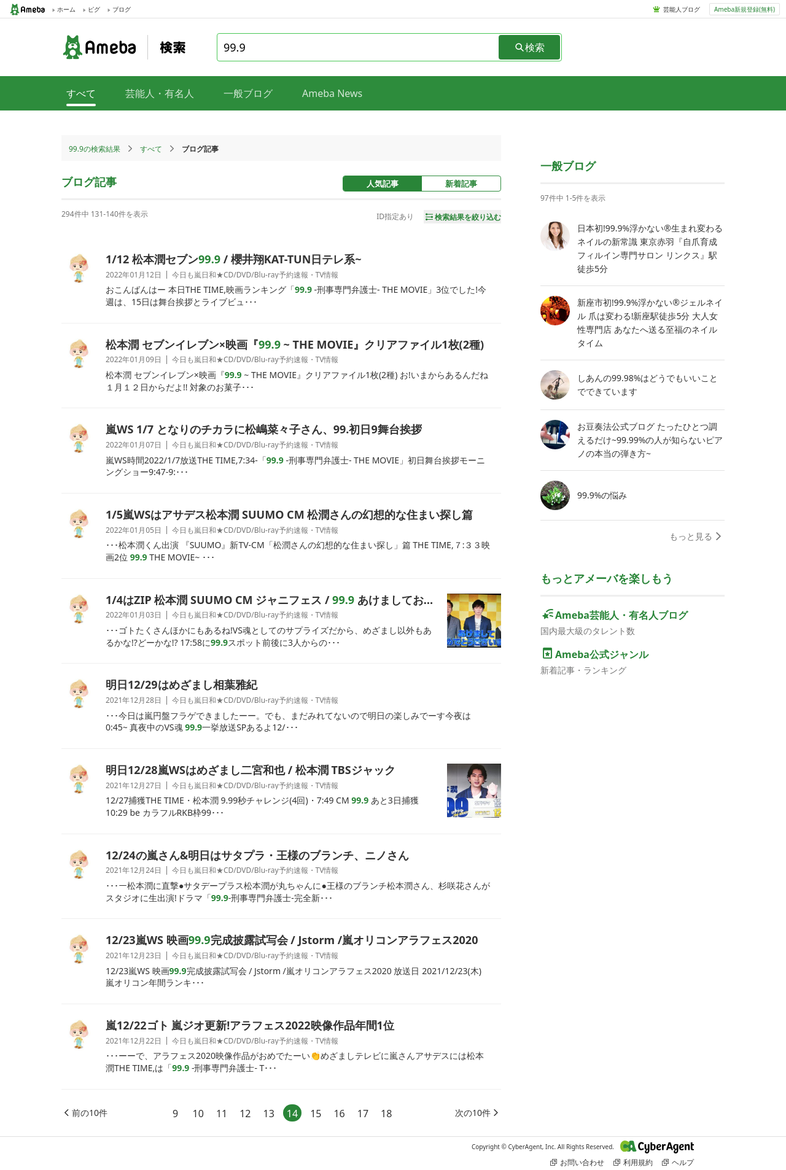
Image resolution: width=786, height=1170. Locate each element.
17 (362, 1113)
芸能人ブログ (681, 9)
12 (245, 1113)
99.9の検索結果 (94, 149)
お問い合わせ (577, 1162)
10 (198, 1113)
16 (338, 1113)
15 (315, 1113)
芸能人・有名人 (159, 93)
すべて (151, 149)
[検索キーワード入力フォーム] (359, 47)
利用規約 (633, 1162)
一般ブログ (248, 93)
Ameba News (332, 93)
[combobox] (359, 47)
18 (386, 1113)
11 (221, 1113)
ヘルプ (678, 1162)
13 (268, 1113)
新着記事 (461, 183)
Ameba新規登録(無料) (744, 9)
